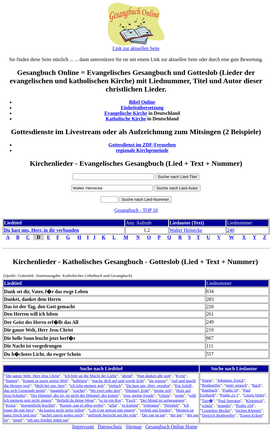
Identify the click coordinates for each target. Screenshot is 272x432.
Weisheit (171, 405)
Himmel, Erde (137, 390)
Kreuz (11, 405)
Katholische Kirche (125, 118)
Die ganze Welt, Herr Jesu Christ (32, 375)
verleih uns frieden (155, 410)
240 (230, 230)
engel (17, 420)
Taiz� (207, 400)
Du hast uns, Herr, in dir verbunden (41, 230)
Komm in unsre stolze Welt (45, 380)
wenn (179, 395)
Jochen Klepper (248, 410)
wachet (79, 390)
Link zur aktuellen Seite (136, 48)
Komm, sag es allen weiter (82, 405)
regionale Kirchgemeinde (142, 150)
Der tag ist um (153, 415)
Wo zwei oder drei (105, 390)
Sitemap (134, 426)
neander (224, 405)
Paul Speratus (229, 400)
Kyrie (180, 375)
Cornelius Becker (216, 410)
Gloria (164, 395)
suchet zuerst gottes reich (61, 415)
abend (127, 375)
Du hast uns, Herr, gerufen (148, 385)
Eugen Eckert (251, 415)
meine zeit (162, 390)
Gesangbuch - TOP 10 (136, 210)
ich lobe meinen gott (87, 385)
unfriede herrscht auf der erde (112, 415)
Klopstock (254, 400)
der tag (176, 415)
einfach (115, 385)
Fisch (130, 400)
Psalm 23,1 (229, 395)
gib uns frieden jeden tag (48, 420)
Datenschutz (110, 426)
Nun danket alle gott (153, 375)
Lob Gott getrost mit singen (111, 410)
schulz (207, 405)
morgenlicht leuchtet (38, 405)
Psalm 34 (230, 390)
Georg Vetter (254, 395)
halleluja (80, 380)
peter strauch (236, 385)
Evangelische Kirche (125, 113)
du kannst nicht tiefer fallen (61, 410)
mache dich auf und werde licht (118, 380)
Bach (256, 385)
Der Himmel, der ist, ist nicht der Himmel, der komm (74, 395)
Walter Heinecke (186, 230)
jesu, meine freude (139, 395)
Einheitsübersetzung (142, 107)
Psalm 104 (244, 405)
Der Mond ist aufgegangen (163, 400)
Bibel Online (142, 102)
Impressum (83, 426)
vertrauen (151, 405)
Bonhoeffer (211, 385)
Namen (11, 380)
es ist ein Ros (110, 400)
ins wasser (157, 380)
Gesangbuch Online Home (171, 426)
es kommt (130, 405)
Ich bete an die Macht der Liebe (91, 375)
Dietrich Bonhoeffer (218, 415)
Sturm (207, 380)
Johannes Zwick (230, 380)
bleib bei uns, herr (50, 385)
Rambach (209, 390)
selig (113, 405)
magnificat (59, 390)
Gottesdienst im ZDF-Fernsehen (142, 144)
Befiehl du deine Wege (75, 400)
